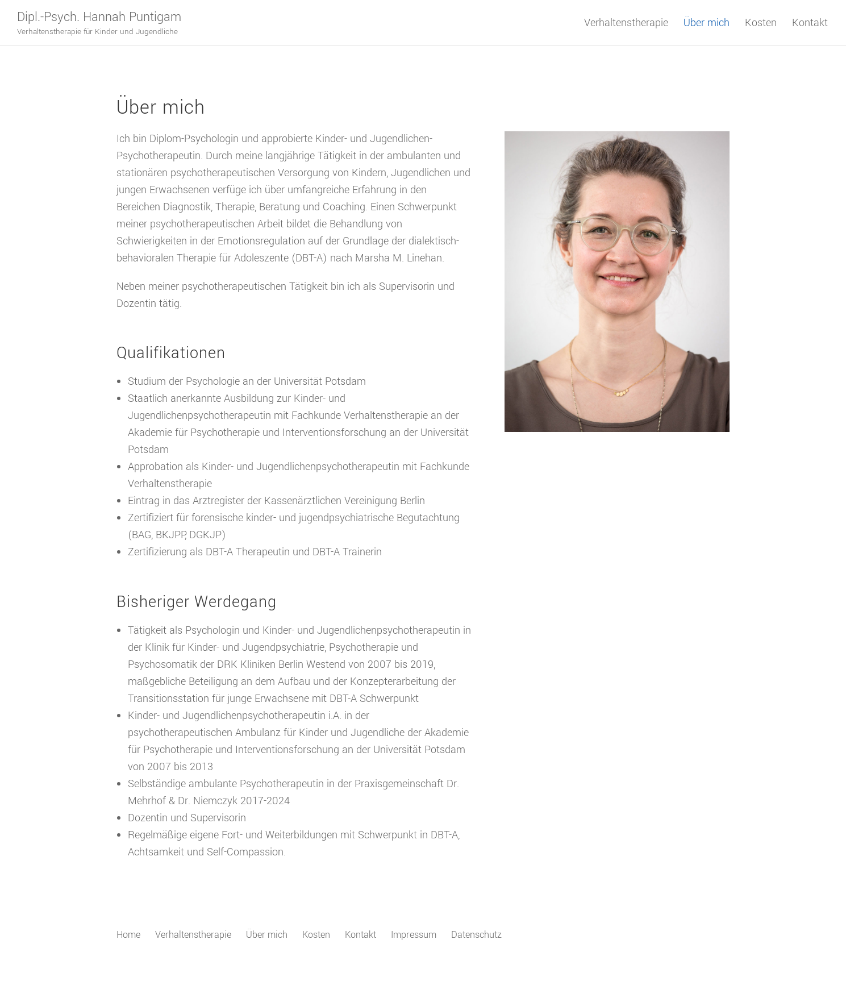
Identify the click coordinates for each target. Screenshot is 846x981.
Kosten (761, 24)
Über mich (707, 24)
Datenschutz (476, 934)
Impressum (413, 934)
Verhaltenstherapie (626, 24)
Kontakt (810, 24)
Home (128, 934)
